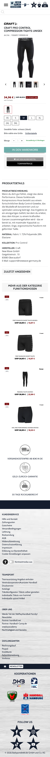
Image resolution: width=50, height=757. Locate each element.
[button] (6, 5)
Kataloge (6, 589)
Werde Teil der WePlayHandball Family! (19, 614)
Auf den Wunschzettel (25, 159)
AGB (4, 538)
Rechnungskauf (9, 645)
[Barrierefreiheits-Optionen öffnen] (5, 562)
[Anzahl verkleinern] (14, 141)
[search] (25, 12)
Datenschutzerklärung (12, 544)
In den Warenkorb (25, 149)
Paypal (5, 648)
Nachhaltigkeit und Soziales (14, 630)
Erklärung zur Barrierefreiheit (14, 551)
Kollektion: (8, 243)
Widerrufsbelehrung (11, 541)
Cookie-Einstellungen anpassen (16, 554)
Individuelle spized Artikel (13, 598)
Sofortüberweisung (10, 655)
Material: (7, 234)
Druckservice (7, 585)
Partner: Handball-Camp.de (14, 623)
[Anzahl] (18, 141)
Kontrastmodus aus (23, 562)
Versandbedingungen (11, 528)
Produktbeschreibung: (15, 191)
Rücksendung (8, 535)
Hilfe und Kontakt (9, 519)
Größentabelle (31, 133)
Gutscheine (7, 525)
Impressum (7, 547)
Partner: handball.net (11, 620)
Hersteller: (8, 248)
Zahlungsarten (8, 522)
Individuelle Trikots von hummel (16, 595)
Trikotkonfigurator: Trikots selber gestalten (20, 592)
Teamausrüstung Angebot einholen (17, 579)
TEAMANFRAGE (25, 163)
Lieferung (6, 532)
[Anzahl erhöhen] (22, 141)
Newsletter (7, 617)
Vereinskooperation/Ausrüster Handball (19, 582)
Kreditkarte (7, 652)
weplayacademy (9, 626)
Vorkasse (6, 658)
